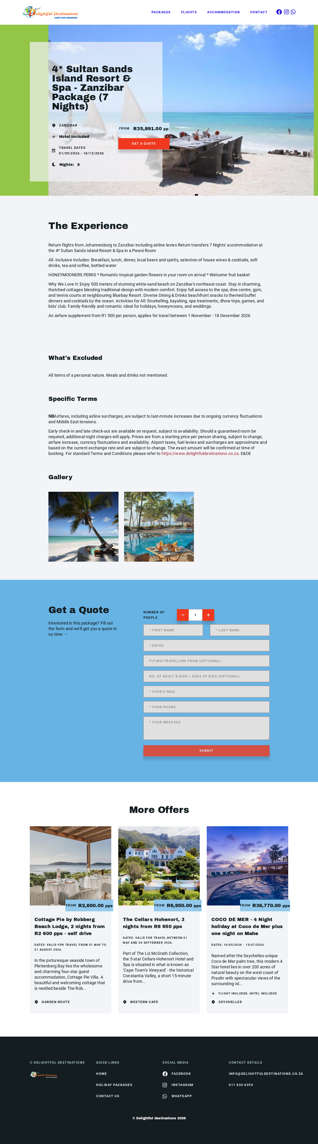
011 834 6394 (241, 1085)
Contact (259, 12)
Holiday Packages (114, 1085)
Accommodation (223, 12)
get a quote (144, 143)
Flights (189, 12)
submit (207, 750)
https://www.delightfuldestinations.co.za (200, 453)
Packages (161, 12)
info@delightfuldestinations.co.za (258, 1074)
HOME (101, 1074)
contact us (107, 1096)
